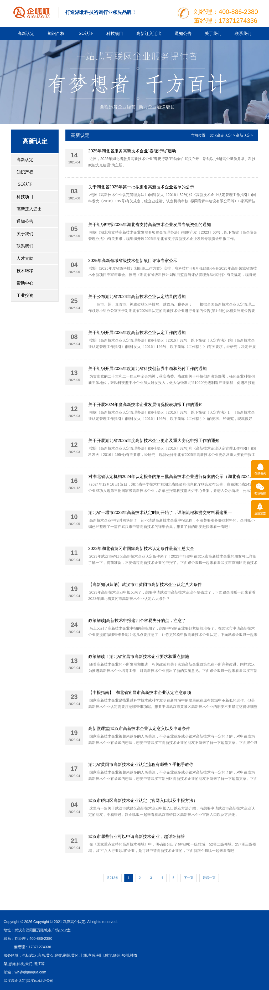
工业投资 (25, 295)
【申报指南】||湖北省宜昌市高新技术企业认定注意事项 (139, 717)
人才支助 (25, 258)
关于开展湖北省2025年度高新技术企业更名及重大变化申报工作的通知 (154, 465)
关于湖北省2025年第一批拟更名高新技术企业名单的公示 (141, 187)
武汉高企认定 (221, 135)
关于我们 (213, 33)
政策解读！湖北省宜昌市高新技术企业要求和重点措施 (138, 681)
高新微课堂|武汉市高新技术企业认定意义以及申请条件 (139, 753)
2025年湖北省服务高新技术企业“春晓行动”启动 (132, 151)
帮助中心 (25, 283)
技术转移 (25, 271)
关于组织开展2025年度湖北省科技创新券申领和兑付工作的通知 (147, 393)
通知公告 (183, 33)
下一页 (188, 878)
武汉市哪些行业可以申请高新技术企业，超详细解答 (136, 861)
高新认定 (26, 33)
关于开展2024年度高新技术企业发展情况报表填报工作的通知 (145, 429)
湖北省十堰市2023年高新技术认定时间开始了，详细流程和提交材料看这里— (160, 537)
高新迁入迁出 (149, 33)
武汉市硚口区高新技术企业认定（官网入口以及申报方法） (143, 825)
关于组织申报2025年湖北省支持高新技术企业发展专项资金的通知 (149, 250)
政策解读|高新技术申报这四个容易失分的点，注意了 (137, 645)
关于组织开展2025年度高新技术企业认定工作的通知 (137, 357)
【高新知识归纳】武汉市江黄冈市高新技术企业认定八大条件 (145, 609)
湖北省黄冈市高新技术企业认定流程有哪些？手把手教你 (140, 789)
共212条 (112, 878)
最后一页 (209, 878)
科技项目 (114, 33)
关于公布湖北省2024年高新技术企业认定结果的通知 (137, 321)
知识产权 (56, 33)
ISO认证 (85, 33)
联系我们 (243, 33)
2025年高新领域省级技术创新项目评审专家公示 (133, 285)
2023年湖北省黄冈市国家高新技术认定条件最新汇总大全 (141, 573)
